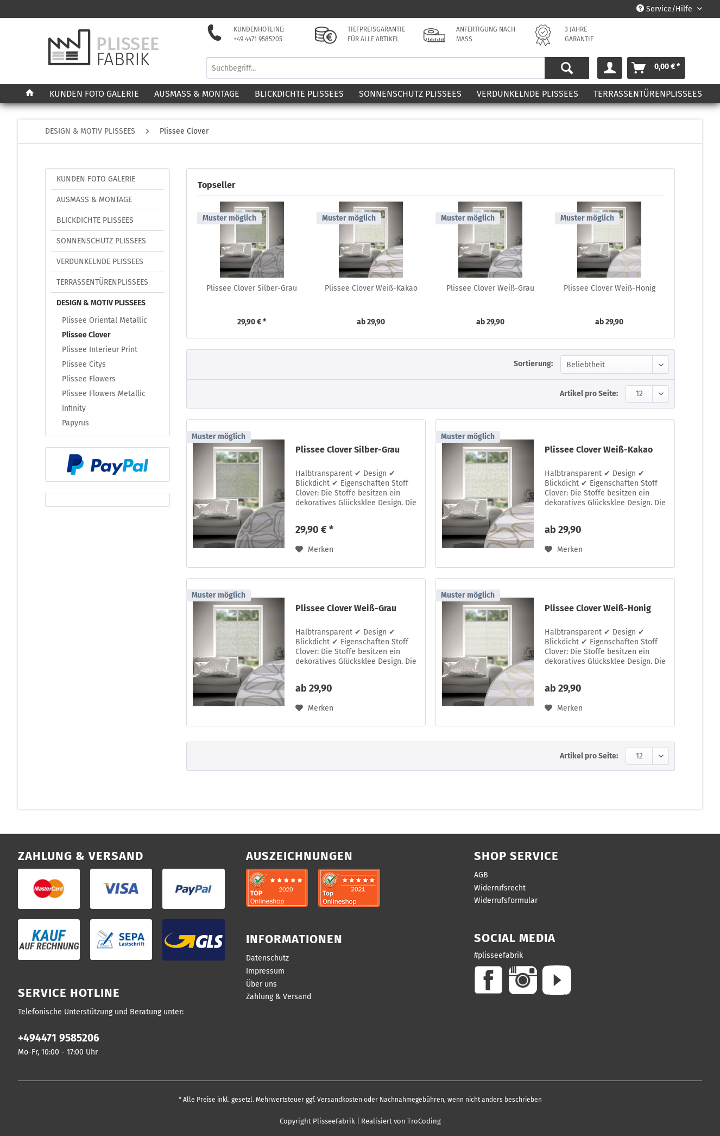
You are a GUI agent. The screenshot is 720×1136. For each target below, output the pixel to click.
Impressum (265, 971)
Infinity (74, 408)
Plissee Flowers (89, 379)
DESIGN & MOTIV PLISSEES (101, 302)
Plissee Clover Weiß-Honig (609, 288)
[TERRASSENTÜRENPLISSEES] (648, 93)
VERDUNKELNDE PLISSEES (99, 261)
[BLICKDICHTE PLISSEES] (299, 93)
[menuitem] (398, 72)
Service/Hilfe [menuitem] (665, 9)
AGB (481, 875)
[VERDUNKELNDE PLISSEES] (527, 93)
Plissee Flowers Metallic (104, 393)
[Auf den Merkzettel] (314, 549)
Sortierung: (533, 363)
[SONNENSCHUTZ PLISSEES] (410, 93)
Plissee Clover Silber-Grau (251, 288)
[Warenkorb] (656, 68)
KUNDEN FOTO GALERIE (95, 179)
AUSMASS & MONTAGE (94, 199)
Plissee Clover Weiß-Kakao (371, 288)
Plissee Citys (84, 364)
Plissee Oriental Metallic (104, 320)
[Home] (30, 93)
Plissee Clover (86, 335)
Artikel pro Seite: (589, 393)
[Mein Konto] (609, 68)
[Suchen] (567, 68)
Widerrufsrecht (500, 888)
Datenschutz (267, 958)
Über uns (261, 984)
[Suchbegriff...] (398, 68)
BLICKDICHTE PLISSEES (95, 220)
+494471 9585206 (58, 1038)
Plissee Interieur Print (99, 349)
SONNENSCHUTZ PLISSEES (101, 241)
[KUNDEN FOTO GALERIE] (94, 93)
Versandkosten (339, 1099)
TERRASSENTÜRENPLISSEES (102, 282)
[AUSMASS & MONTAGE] (197, 93)
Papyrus (75, 423)
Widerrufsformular (506, 900)
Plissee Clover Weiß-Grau (490, 288)
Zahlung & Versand (278, 996)
